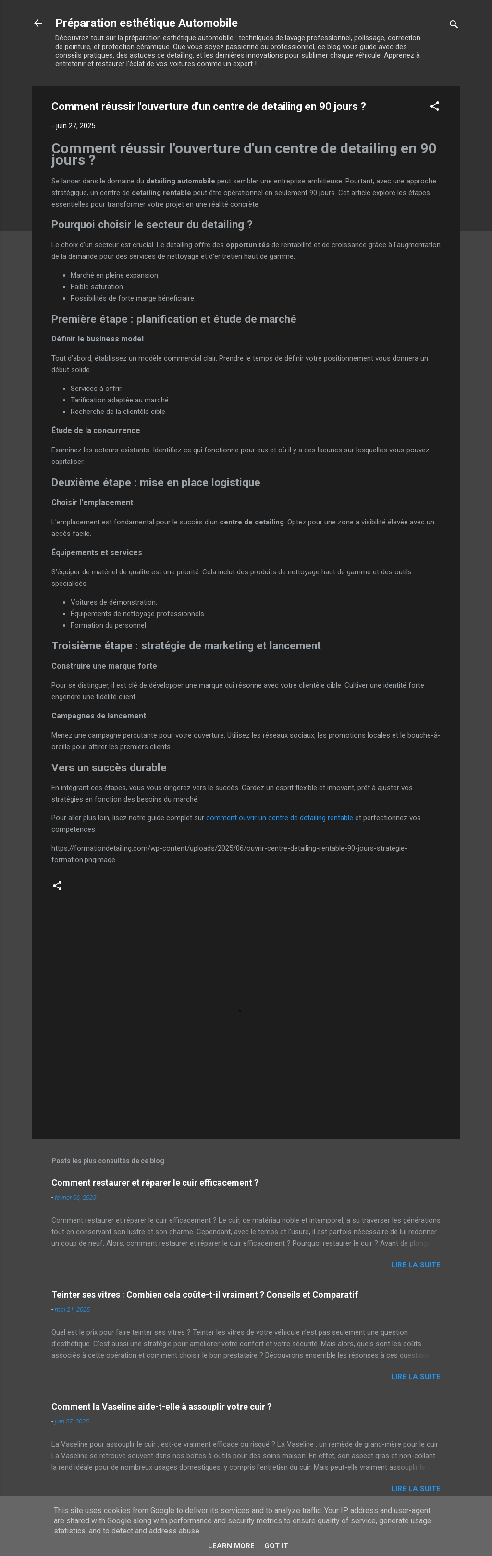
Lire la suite (416, 1265)
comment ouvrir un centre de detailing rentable (279, 818)
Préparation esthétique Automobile (146, 23)
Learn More (231, 1546)
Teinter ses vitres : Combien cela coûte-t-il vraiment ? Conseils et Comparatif (204, 1294)
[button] (435, 107)
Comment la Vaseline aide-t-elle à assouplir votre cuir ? (161, 1406)
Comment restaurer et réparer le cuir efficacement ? (154, 1183)
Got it (276, 1546)
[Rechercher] (454, 26)
